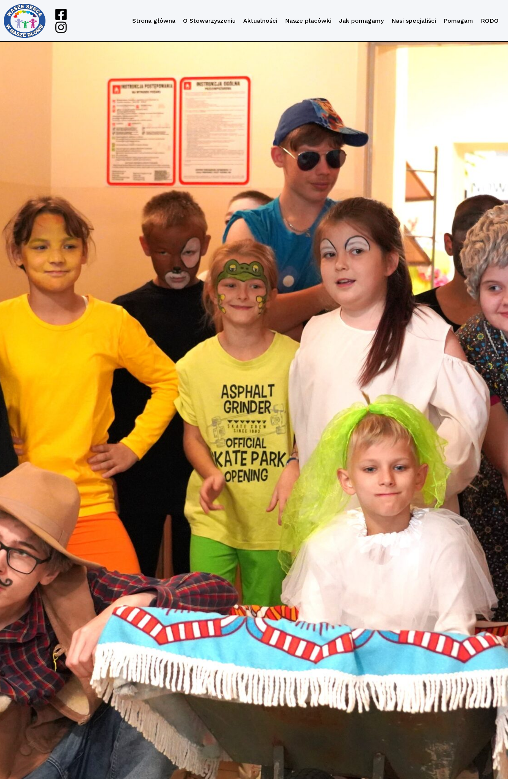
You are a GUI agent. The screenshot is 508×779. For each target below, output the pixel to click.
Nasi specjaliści (413, 20)
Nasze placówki (308, 20)
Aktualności (260, 20)
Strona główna (153, 20)
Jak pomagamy (361, 20)
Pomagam (458, 20)
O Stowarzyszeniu (209, 20)
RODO (490, 20)
